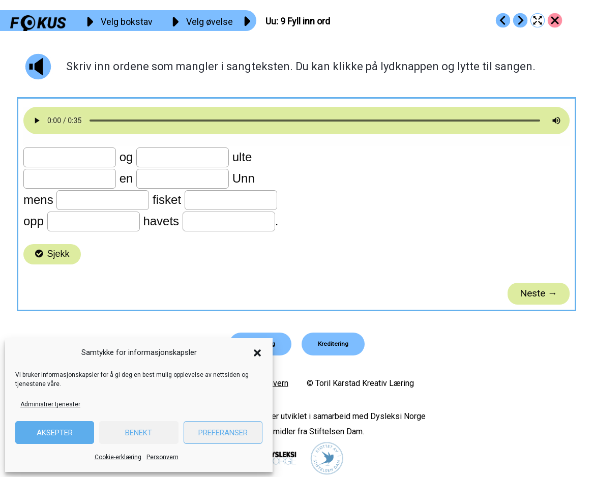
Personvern (162, 457)
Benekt (138, 432)
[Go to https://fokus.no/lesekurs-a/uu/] (555, 20)
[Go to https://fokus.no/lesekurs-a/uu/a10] (520, 20)
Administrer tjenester (50, 404)
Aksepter (55, 432)
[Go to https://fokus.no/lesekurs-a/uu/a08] (503, 20)
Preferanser (223, 432)
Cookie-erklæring (118, 457)
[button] (257, 353)
